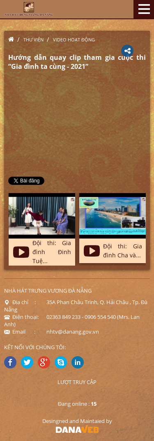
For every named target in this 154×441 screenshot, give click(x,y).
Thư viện (33, 39)
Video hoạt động (74, 39)
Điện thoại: (21, 317)
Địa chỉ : (20, 302)
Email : (19, 331)
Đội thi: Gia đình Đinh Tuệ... (51, 252)
